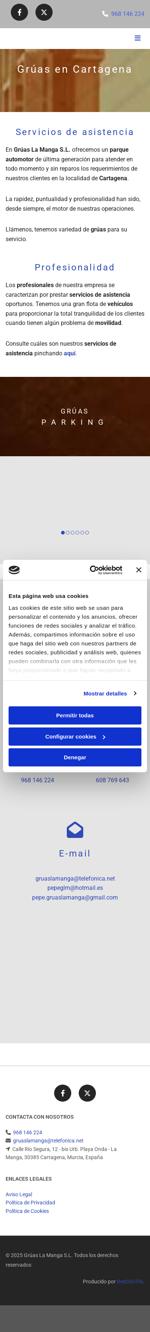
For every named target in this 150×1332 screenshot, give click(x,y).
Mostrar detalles (105, 693)
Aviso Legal (19, 1194)
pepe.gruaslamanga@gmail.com (75, 897)
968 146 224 (127, 13)
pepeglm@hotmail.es (75, 887)
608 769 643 (112, 780)
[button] (121, 38)
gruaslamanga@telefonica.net (75, 878)
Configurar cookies (75, 736)
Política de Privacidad (30, 1203)
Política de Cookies (27, 1211)
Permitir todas (75, 715)
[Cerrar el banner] (138, 570)
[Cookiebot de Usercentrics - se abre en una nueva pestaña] (92, 570)
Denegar (75, 757)
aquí (69, 353)
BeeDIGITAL (130, 1282)
